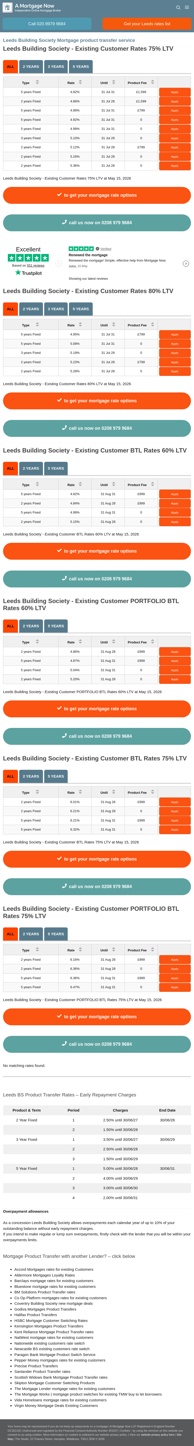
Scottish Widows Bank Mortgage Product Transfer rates (61, 1377)
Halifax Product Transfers (35, 1315)
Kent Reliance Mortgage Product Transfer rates (54, 1332)
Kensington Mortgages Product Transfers (48, 1326)
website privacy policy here (158, 1434)
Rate (74, 82)
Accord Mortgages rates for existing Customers (53, 1269)
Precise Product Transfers (36, 1366)
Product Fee (141, 82)
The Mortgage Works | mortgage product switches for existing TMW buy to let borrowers (88, 1394)
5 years (81, 66)
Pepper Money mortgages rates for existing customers (59, 1360)
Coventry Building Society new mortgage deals (53, 1303)
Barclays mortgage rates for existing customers (53, 1281)
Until (108, 82)
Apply (174, 92)
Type (30, 82)
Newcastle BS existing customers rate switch (52, 1349)
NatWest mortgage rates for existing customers (53, 1337)
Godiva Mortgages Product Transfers (45, 1309)
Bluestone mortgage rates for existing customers (55, 1286)
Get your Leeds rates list (147, 23)
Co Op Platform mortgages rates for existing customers (60, 1298)
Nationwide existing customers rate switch (49, 1343)
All (10, 66)
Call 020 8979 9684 (46, 23)
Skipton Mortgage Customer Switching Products (54, 1383)
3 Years (56, 66)
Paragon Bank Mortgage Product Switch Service (54, 1354)
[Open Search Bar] (178, 7)
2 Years (31, 66)
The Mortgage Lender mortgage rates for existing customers (64, 1388)
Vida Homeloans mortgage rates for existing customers (60, 1400)
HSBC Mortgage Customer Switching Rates (51, 1320)
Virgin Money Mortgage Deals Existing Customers (56, 1405)
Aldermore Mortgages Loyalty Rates (44, 1275)
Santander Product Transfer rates (42, 1371)
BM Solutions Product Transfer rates (44, 1292)
